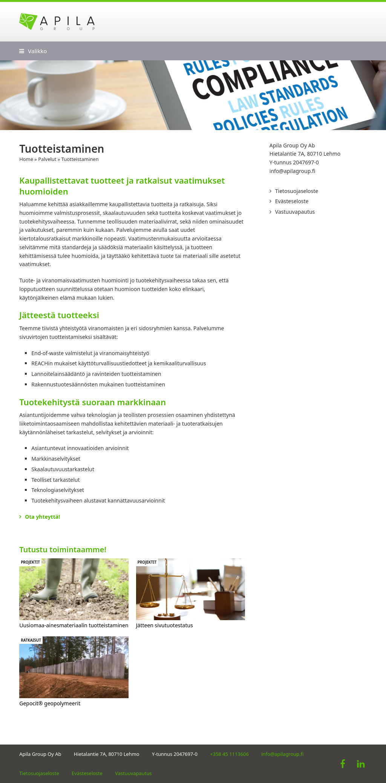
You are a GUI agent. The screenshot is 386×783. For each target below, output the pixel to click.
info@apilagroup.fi (293, 171)
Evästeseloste (292, 201)
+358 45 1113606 (229, 754)
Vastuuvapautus (295, 211)
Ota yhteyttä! (42, 516)
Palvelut (47, 159)
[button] (33, 51)
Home (26, 159)
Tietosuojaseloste (296, 191)
